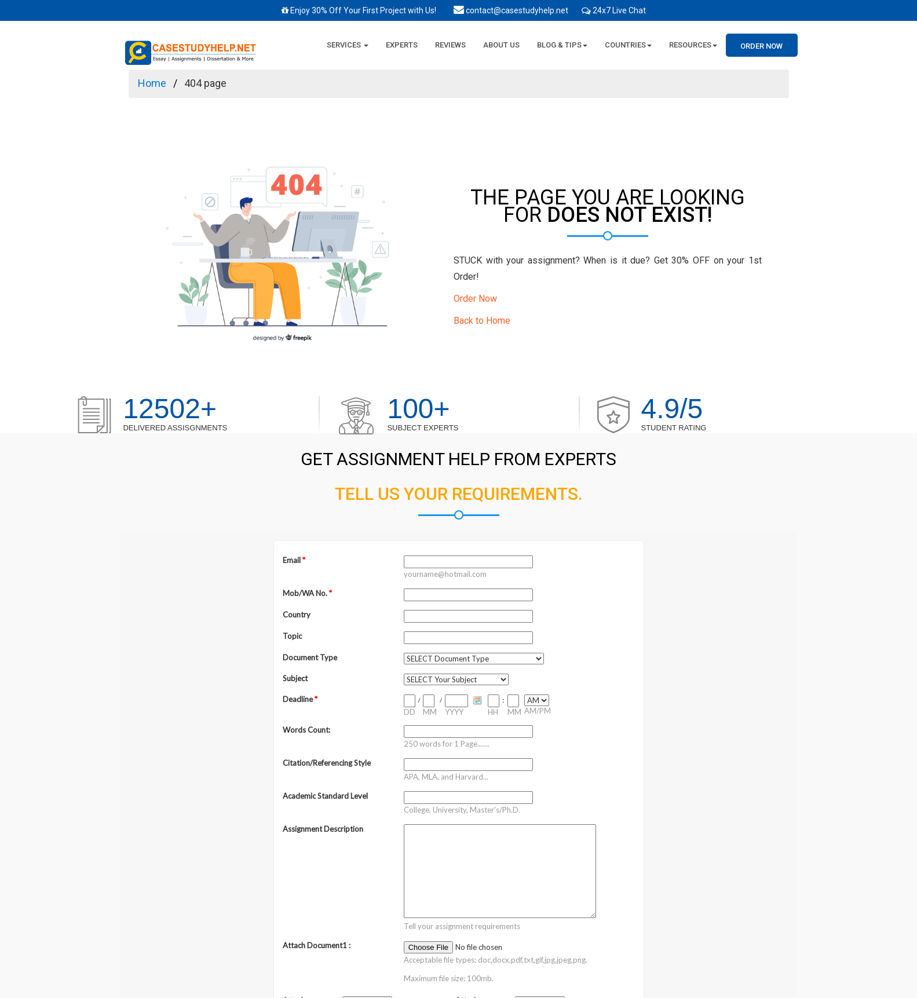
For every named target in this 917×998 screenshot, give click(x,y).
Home (152, 83)
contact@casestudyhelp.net (511, 10)
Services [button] (347, 45)
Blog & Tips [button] (562, 45)
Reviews (450, 45)
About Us (501, 45)
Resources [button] (693, 45)
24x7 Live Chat (619, 10)
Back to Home (482, 320)
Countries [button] (628, 45)
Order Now (761, 46)
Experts (402, 45)
